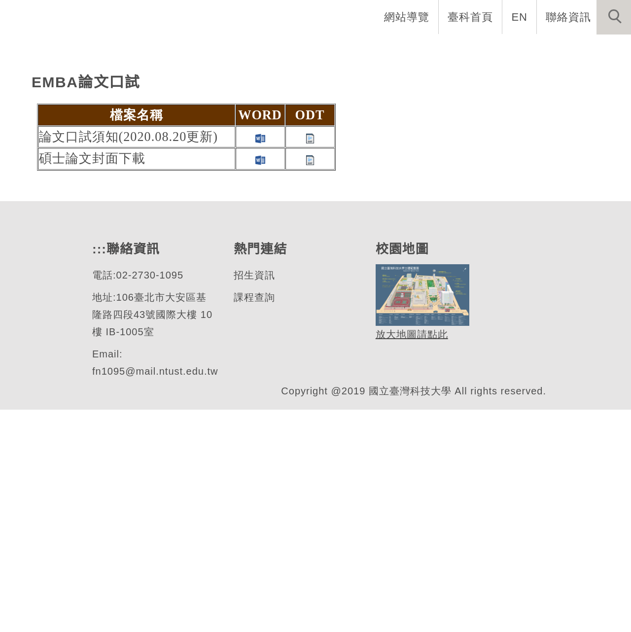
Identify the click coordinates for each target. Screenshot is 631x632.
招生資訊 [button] (396, 49)
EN (519, 17)
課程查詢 (254, 520)
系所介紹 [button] (267, 49)
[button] (613, 17)
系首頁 (209, 49)
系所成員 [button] (331, 49)
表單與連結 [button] (529, 49)
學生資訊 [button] (460, 49)
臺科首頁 (471, 17)
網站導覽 (407, 17)
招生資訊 (254, 498)
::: (167, 49)
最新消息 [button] (599, 49)
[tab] (320, 237)
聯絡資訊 (568, 17)
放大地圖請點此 (410, 557)
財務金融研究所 (98, 198)
